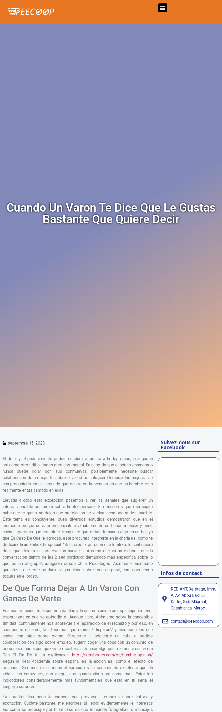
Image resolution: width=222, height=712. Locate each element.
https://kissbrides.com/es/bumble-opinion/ (112, 654)
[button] (162, 7)
